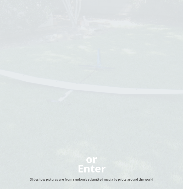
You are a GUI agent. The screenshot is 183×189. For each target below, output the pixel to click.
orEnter (91, 164)
